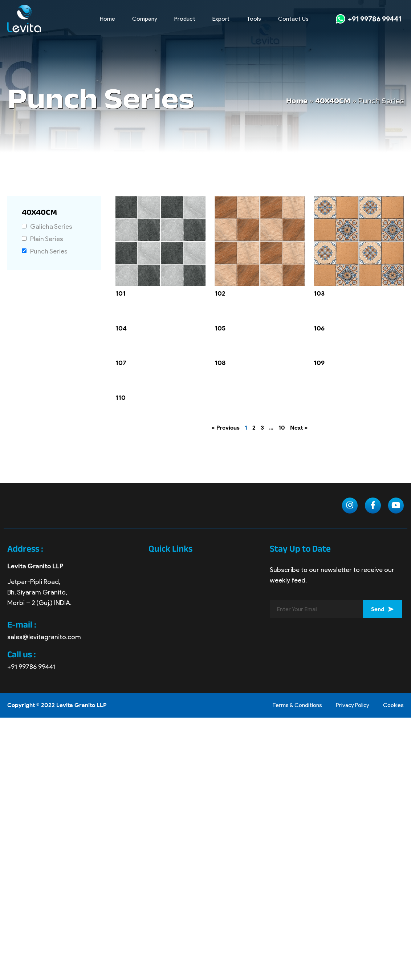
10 (281, 427)
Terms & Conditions (292, 705)
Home (107, 18)
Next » (299, 427)
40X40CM (332, 101)
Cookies (393, 705)
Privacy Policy (349, 705)
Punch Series (49, 251)
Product (184, 18)
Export (220, 18)
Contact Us (293, 18)
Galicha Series (51, 227)
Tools (254, 18)
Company (144, 18)
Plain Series (46, 239)
